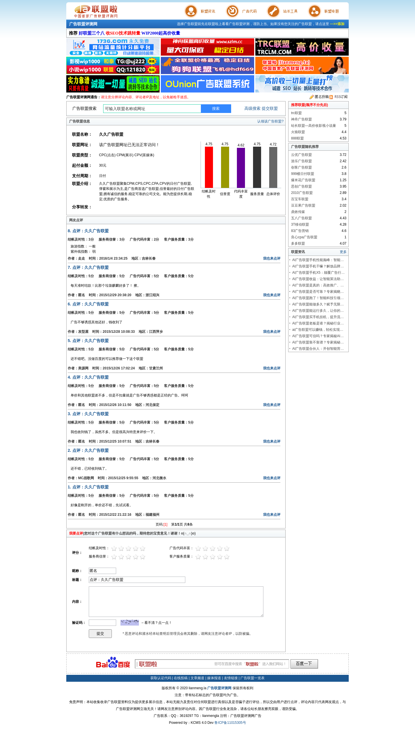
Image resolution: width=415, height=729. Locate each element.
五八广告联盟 (301, 218)
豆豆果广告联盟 (303, 205)
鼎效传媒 (298, 212)
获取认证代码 (160, 678)
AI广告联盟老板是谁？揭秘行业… (318, 323)
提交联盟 (270, 108)
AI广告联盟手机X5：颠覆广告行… (318, 273)
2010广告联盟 (302, 193)
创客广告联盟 (301, 167)
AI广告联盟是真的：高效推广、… (318, 285)
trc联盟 (296, 113)
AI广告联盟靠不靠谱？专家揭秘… (318, 342)
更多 (343, 252)
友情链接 (231, 678)
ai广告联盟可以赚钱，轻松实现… (317, 330)
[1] (165, 524)
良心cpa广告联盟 (304, 237)
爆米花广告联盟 (303, 180)
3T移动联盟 (300, 224)
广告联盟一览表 (252, 678)
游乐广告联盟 (301, 161)
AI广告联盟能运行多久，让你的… (318, 311)
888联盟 (297, 138)
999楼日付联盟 (302, 174)
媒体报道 (214, 678)
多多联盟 (298, 243)
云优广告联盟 (301, 155)
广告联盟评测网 (83, 24)
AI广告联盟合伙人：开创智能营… (318, 349)
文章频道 (197, 678)
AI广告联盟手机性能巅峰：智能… (318, 260)
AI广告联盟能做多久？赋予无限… (318, 304)
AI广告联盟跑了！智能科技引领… (318, 298)
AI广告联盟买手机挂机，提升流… (318, 317)
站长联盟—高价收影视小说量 (313, 126)
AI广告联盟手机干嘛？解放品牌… (318, 266)
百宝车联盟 (299, 199)
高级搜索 (252, 108)
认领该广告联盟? (270, 121)
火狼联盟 (298, 132)
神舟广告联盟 (301, 119)
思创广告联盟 (301, 186)
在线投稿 (181, 678)
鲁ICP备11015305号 (230, 723)
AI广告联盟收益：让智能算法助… (318, 279)
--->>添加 (337, 24)
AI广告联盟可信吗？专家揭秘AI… (318, 336)
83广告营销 (300, 231)
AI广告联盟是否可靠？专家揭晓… (318, 292)
